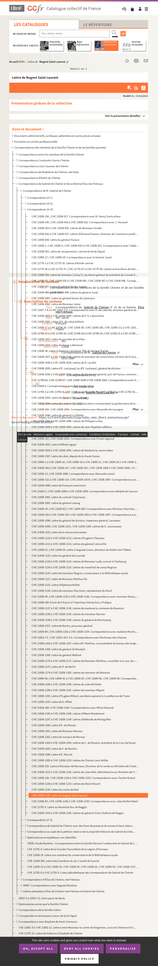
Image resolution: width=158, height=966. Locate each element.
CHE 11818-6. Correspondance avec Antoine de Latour (63, 386)
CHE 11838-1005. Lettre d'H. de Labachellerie (58, 321)
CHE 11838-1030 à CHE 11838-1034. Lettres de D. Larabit (64, 362)
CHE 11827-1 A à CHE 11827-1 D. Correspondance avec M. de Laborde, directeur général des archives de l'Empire (85, 310)
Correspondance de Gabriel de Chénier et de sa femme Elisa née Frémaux (61, 183)
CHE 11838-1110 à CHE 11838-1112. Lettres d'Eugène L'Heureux (68, 538)
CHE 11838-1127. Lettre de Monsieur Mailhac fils (59, 579)
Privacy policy (79, 959)
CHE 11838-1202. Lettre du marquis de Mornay (58, 737)
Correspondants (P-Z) (40, 820)
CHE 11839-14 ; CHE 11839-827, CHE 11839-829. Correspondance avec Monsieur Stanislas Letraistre (85, 509)
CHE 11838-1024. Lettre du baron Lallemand (57, 345)
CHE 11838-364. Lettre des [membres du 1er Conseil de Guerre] (63, 861)
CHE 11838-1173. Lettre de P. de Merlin (54, 666)
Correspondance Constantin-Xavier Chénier (44, 160)
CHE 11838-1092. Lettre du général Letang (56, 503)
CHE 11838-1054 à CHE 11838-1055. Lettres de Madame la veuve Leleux (72, 450)
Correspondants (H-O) (40, 209)
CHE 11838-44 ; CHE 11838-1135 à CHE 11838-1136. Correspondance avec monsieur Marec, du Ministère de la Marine (85, 596)
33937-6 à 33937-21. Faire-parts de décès (42, 898)
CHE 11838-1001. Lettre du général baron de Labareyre (63, 298)
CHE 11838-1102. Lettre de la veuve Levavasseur (59, 532)
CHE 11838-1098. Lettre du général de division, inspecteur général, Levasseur (76, 520)
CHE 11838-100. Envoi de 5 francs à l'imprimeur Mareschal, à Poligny (71, 602)
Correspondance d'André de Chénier (40, 178)
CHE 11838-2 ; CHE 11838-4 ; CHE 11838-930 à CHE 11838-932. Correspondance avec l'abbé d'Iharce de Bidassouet (85, 245)
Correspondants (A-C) (40, 197)
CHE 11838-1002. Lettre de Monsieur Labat (56, 304)
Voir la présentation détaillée (122, 116)
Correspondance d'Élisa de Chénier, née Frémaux (51, 879)
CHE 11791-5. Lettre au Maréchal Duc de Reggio (59, 807)
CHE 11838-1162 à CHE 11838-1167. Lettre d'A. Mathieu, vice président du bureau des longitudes (85, 643)
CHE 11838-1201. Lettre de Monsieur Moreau (57, 731)
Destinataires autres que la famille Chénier (43, 904)
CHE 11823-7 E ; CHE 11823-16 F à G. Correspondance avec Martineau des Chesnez (79, 637)
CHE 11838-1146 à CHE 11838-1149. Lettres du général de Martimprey (71, 620)
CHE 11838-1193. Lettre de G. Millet (52, 702)
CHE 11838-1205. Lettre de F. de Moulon (54, 748)
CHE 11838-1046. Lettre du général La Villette (58, 415)
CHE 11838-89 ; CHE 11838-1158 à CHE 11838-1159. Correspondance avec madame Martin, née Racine (85, 631)
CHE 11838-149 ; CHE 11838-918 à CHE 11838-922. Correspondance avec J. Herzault (80, 222)
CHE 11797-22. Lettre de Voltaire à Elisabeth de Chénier (51, 933)
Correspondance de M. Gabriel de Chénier (47, 190)
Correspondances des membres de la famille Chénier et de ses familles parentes (60, 147)
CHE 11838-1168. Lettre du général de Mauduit (58, 649)
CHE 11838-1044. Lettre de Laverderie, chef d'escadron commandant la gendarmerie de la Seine (85, 403)
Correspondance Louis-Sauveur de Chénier (43, 166)
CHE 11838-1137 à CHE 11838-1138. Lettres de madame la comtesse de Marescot (78, 608)
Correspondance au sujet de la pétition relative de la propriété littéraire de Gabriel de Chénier (81, 831)
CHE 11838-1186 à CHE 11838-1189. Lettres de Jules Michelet (66, 684)
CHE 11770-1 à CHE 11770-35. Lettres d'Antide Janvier (63, 263)
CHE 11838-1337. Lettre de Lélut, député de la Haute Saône (66, 456)
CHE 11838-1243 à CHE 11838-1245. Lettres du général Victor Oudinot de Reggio (78, 813)
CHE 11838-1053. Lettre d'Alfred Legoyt (54, 444)
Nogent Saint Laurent (52, 61)
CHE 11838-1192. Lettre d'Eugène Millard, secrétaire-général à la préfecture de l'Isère (81, 696)
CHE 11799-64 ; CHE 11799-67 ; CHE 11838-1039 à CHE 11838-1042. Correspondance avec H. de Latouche (85, 380)
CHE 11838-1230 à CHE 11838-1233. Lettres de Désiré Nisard (66, 783)
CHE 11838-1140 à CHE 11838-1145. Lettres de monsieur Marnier (68, 614)
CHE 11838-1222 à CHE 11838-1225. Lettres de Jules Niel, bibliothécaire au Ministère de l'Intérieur (85, 772)
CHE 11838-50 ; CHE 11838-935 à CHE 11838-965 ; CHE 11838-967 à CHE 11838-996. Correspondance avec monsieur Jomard (85, 280)
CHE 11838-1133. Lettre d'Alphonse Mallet (56, 585)
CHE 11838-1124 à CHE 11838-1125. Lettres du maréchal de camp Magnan (74, 567)
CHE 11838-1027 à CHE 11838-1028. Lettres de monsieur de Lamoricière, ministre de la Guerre (85, 356)
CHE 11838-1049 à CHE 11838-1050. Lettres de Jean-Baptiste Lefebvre (71, 427)
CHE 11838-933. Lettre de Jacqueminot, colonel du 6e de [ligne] (68, 251)
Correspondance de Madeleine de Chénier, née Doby (49, 172)
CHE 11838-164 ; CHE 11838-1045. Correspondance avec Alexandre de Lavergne (77, 409)
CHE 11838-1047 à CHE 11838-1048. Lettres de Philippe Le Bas (67, 421)
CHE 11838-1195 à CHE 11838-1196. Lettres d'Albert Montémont (68, 713)
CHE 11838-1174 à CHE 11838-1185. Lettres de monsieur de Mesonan (71, 672)
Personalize (123, 948)
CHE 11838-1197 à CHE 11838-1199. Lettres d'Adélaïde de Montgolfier (71, 719)
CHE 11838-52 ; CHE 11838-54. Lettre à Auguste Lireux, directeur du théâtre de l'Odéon (81, 549)
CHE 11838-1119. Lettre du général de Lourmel (58, 555)
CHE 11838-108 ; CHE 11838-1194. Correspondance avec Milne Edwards (73, 707)
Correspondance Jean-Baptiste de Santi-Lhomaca (48, 921)
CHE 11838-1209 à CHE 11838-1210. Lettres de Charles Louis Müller (70, 760)
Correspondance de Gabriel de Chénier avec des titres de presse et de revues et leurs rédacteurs (81, 826)
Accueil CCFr (17, 61)
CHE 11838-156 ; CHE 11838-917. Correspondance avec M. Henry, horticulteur (76, 216)
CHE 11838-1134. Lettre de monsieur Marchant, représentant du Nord (71, 590)
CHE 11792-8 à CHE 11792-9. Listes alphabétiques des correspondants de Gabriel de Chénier (80, 872)
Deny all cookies (82, 948)
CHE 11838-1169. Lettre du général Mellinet (56, 655)
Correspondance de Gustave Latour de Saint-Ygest (48, 916)
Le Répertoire (97, 24)
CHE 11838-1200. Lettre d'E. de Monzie (54, 725)
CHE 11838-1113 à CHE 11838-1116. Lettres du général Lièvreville (69, 544)
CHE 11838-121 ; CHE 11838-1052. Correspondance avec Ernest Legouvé (73, 438)
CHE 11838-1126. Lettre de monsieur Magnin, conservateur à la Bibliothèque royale (80, 573)
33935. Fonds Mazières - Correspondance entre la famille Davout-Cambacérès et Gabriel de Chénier (83, 843)
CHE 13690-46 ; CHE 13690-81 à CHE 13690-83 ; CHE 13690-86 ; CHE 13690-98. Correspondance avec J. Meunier (85, 678)
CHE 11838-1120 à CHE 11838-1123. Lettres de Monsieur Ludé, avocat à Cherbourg (79, 561)
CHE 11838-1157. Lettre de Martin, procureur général (62, 626)
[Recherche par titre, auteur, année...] (75, 33)
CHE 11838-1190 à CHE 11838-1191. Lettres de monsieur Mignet (68, 690)
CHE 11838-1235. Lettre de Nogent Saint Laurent (59, 795)
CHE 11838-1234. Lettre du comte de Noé (55, 789)
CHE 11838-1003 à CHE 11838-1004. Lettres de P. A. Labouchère (68, 316)
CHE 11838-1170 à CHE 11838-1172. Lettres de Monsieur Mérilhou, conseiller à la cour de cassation (85, 661)
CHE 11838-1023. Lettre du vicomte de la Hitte (58, 339)
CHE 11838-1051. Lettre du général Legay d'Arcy (59, 433)
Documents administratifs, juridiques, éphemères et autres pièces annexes (57, 136)
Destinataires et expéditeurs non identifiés (51, 837)
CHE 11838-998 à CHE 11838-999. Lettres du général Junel (65, 292)
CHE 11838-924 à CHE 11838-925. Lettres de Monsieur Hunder (67, 228)
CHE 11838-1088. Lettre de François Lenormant (59, 485)
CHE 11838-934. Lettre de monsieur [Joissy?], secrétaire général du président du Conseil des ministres (85, 275)
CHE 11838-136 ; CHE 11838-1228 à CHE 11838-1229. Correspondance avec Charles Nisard (83, 778)
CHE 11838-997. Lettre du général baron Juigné (59, 286)
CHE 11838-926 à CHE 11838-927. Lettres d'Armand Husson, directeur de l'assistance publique (85, 234)
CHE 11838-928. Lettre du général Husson (55, 240)
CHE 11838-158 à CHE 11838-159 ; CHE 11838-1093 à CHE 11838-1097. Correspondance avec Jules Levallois (85, 514)
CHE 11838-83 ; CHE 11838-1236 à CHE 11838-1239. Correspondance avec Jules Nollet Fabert (85, 801)
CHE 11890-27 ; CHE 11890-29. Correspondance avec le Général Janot (72, 257)
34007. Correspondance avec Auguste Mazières (50, 885)
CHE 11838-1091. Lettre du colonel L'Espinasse (58, 497)
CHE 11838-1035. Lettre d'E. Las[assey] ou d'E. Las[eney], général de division (76, 368)
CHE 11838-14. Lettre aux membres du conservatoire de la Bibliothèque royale (72, 855)
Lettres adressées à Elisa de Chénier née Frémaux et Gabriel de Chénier (64, 891)
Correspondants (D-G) (40, 203)
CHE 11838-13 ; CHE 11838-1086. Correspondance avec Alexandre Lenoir (73, 473)
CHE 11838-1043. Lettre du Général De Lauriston (59, 397)
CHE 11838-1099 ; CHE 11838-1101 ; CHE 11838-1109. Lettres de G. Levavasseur (77, 526)
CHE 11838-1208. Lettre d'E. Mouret (52, 754)
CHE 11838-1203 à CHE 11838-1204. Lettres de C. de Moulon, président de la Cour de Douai (84, 742)
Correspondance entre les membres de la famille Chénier (51, 154)
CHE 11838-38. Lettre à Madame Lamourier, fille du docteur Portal (70, 351)
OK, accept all (38, 948)
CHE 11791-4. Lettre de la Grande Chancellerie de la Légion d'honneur (67, 849)
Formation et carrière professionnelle (35, 141)
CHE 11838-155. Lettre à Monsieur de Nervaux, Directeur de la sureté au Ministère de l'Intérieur (85, 766)
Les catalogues (31, 24)
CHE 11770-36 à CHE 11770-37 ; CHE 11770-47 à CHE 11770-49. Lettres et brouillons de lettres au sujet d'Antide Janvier (85, 269)
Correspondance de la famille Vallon (40, 910)
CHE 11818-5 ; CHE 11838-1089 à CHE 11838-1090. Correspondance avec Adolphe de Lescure (85, 491)
